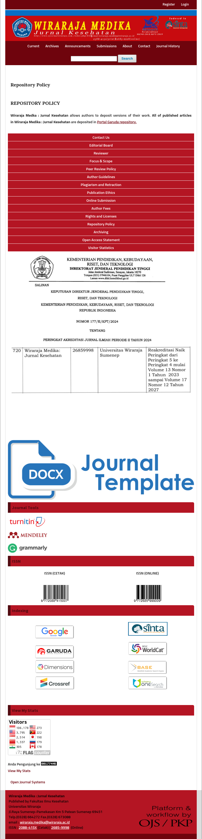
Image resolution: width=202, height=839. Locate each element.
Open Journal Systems (28, 782)
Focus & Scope (101, 161)
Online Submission (101, 201)
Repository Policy (101, 224)
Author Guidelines (101, 177)
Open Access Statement (101, 240)
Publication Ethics (101, 193)
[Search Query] (94, 58)
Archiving (101, 232)
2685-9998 (60, 828)
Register (169, 4)
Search (127, 58)
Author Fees (101, 208)
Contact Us (101, 137)
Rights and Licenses (101, 216)
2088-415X (28, 828)
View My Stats (19, 771)
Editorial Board (101, 145)
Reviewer (101, 153)
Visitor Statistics (101, 248)
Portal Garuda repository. (117, 122)
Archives (52, 46)
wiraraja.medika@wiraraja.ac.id (45, 822)
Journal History (168, 46)
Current (33, 46)
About (127, 46)
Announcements (78, 46)
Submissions (107, 46)
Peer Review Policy (101, 169)
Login (185, 4)
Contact (144, 46)
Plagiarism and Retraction (101, 185)
